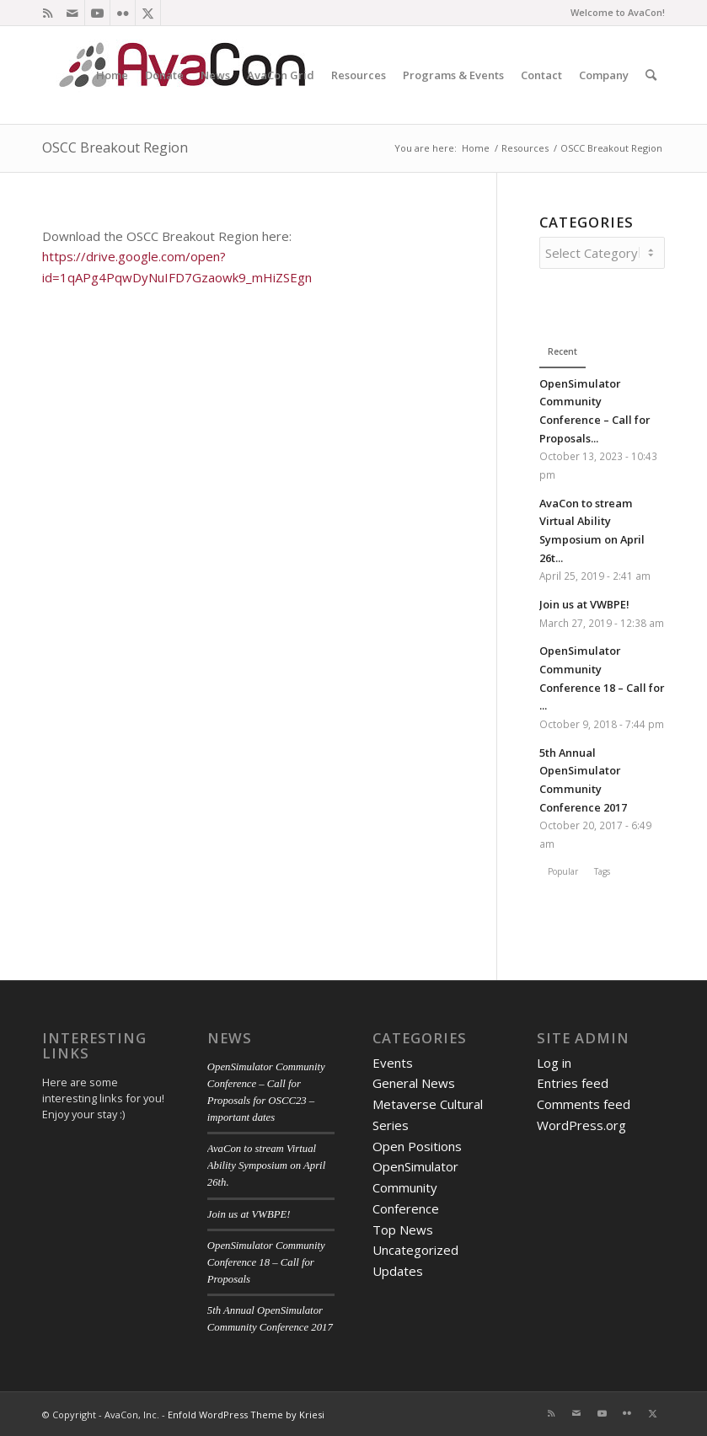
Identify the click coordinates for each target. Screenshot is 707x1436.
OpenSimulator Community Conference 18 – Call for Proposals (266, 1260)
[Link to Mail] (72, 12)
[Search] (651, 75)
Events (392, 1060)
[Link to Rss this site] (47, 12)
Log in (554, 1060)
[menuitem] (112, 75)
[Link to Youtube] (97, 12)
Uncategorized (415, 1247)
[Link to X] (148, 12)
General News (413, 1080)
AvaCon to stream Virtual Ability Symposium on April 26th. (266, 1163)
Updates (397, 1268)
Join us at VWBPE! (584, 601)
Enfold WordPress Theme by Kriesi (246, 1412)
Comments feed (583, 1101)
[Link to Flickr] (122, 12)
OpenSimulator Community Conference (415, 1184)
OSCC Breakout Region (115, 147)
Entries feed (572, 1080)
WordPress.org (581, 1122)
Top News (402, 1227)
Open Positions (417, 1143)
